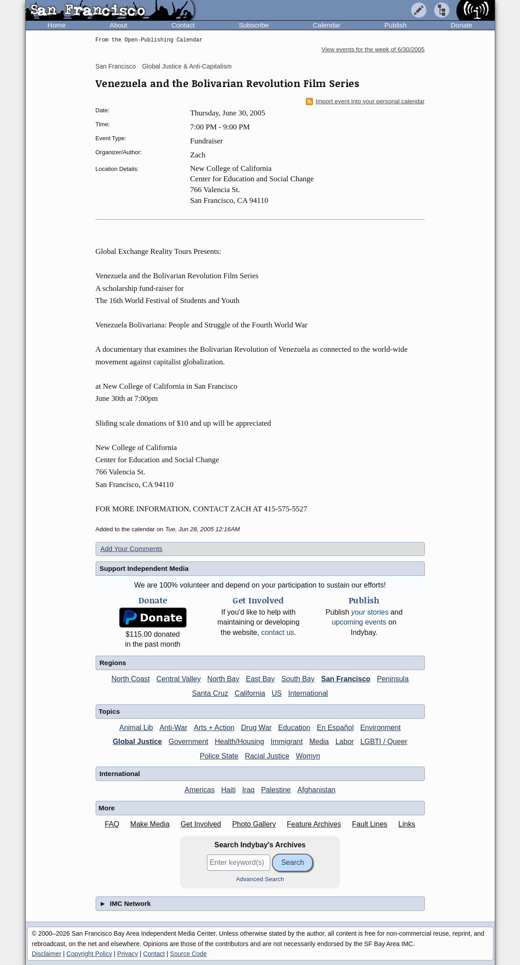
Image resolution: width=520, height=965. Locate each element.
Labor (345, 741)
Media (319, 741)
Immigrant (287, 741)
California (250, 693)
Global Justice (137, 741)
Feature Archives (314, 824)
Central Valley (178, 679)
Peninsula (393, 679)
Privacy (127, 953)
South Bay (298, 679)
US (276, 693)
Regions (113, 662)
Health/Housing (239, 741)
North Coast (130, 679)
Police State (219, 756)
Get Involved (200, 824)
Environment (380, 727)
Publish (395, 25)
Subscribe (254, 25)
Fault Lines (369, 824)
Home (56, 25)
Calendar (327, 25)
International (308, 693)
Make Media (150, 824)
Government (188, 741)
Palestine (276, 790)
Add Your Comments (132, 548)
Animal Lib (136, 727)
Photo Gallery (254, 824)
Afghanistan (316, 790)
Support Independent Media (144, 568)
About (118, 25)
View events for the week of (373, 49)
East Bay (260, 679)
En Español (335, 727)
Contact (183, 25)
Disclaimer (46, 953)
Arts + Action (214, 727)
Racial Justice (267, 756)
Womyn (308, 756)
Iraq (248, 790)
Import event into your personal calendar (365, 101)
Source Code (188, 953)
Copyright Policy (89, 953)
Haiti (228, 790)
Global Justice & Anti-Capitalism (186, 66)
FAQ (112, 824)
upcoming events (359, 622)
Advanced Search (260, 879)
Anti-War (174, 727)
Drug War (256, 727)
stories (370, 612)
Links (406, 824)
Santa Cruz (210, 693)
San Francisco (116, 66)
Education (294, 727)
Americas (199, 790)
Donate (461, 25)
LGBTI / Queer (383, 741)
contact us (277, 632)
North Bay (223, 679)
